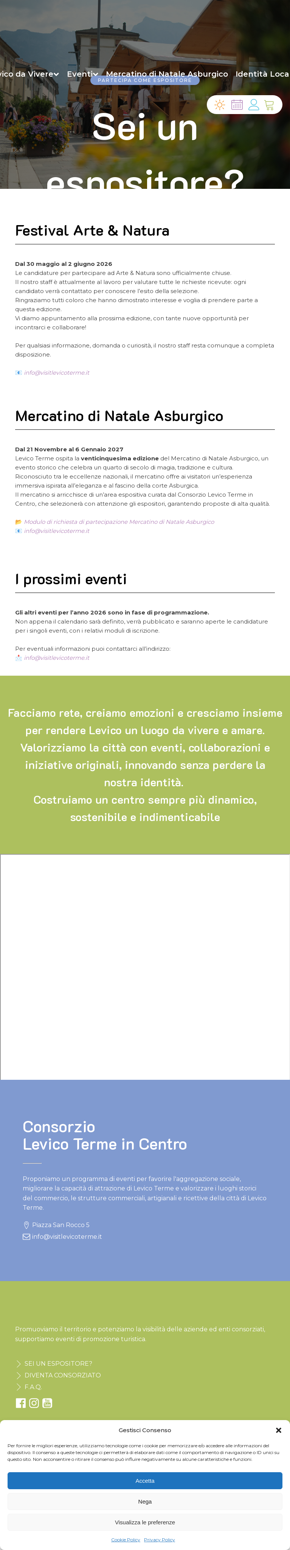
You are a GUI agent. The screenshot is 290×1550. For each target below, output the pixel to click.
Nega (145, 1501)
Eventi (82, 74)
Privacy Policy (159, 1539)
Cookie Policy (125, 1539)
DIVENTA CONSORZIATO (63, 1375)
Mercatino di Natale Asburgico (167, 74)
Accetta (144, 1480)
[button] (278, 1430)
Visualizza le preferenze (145, 1522)
